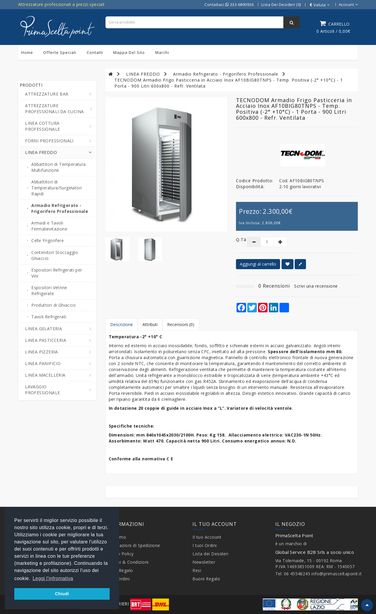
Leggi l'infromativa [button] (53, 578)
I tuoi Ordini (204, 545)
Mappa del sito (129, 52)
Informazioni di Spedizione (132, 545)
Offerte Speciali (59, 52)
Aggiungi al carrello (258, 264)
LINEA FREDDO (143, 74)
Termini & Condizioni (127, 562)
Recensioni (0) (180, 324)
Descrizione (121, 324)
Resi (196, 570)
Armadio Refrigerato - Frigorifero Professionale (225, 74)
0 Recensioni (274, 286)
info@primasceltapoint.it (336, 573)
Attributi (150, 324)
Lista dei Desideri (210, 554)
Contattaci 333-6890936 (229, 4)
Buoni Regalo (119, 570)
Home (27, 52)
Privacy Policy (119, 554)
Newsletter (203, 562)
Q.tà (237, 239)
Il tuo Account (206, 537)
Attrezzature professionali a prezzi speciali (61, 4)
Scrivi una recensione (316, 286)
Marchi (162, 52)
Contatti (95, 52)
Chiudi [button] (62, 593)
